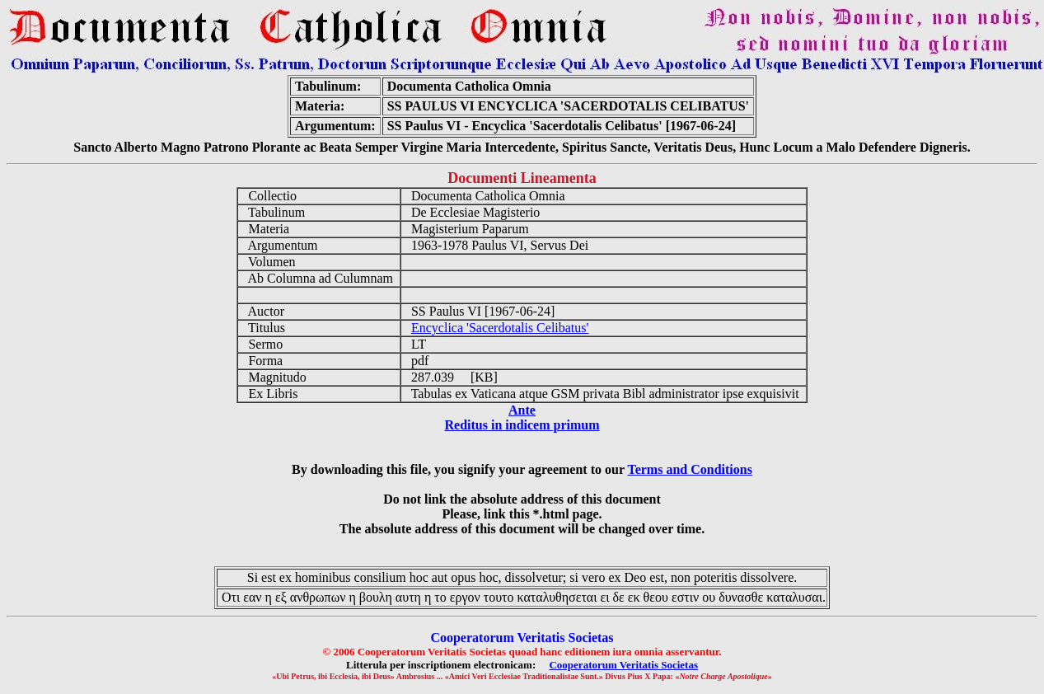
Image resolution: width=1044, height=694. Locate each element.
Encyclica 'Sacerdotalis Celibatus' (499, 328)
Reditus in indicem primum (521, 425)
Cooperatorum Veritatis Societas (623, 665)
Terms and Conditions (689, 469)
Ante (522, 410)
